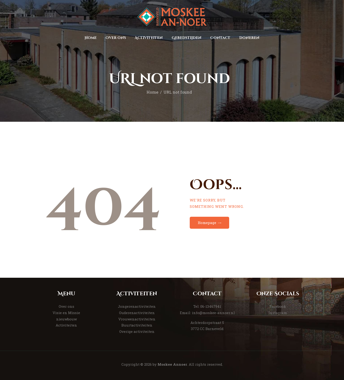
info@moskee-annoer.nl (213, 312)
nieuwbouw (66, 319)
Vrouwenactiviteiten (136, 319)
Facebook (277, 306)
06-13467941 (210, 306)
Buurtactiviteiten (136, 325)
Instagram (277, 312)
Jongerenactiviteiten (137, 306)
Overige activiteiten (137, 331)
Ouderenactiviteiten (137, 312)
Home (152, 92)
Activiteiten (66, 325)
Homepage (207, 222)
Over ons (66, 306)
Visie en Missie (66, 312)
